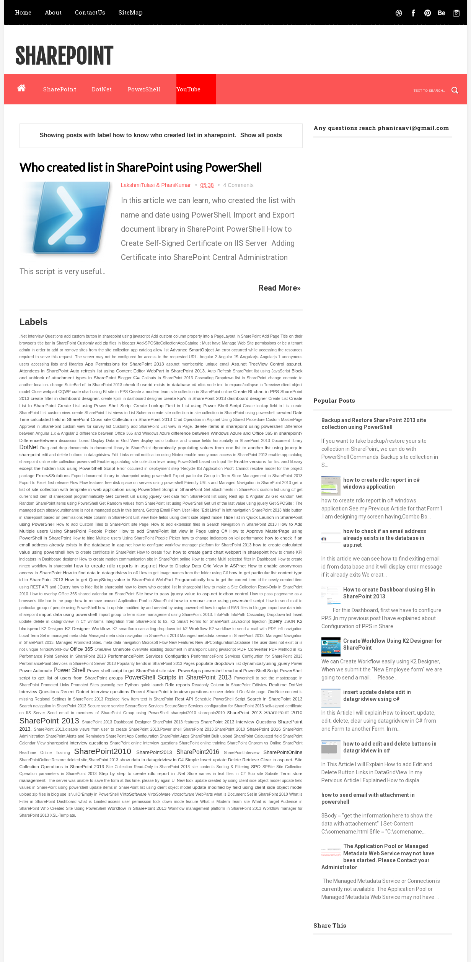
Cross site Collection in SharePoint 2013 (131, 419)
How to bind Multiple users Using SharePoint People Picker (126, 538)
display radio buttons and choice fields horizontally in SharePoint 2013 (205, 441)
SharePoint (64, 57)
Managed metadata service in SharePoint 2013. (222, 636)
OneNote (122, 649)
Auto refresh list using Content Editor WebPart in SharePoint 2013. (138, 370)
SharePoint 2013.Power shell (155, 729)
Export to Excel (33, 483)
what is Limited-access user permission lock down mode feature (138, 802)
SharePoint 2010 (283, 712)
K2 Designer (52, 629)
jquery (275, 621)
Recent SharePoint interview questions (170, 691)
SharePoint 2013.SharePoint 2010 (214, 729)
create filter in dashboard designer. (65, 398)
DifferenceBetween (38, 440)
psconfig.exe (112, 685)
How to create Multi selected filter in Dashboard (234, 559)
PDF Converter (252, 649)
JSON (289, 621)
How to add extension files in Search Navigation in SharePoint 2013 (214, 524)
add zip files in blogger (115, 343)
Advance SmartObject (192, 349)
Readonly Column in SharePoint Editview (229, 685)
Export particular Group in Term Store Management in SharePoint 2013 (237, 476)
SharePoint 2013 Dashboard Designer (116, 722)
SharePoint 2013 (244, 712)
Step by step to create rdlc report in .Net (142, 773)
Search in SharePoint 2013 (275, 698)
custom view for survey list (87, 426)
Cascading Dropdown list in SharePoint (230, 378)
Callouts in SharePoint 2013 (167, 378)
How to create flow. (154, 552)
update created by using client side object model (237, 780)
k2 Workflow (195, 628)
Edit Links (120, 455)
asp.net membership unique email (197, 364)
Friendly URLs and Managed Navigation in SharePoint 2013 (237, 483)
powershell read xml (222, 670)
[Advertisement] (370, 264)
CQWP (64, 392)
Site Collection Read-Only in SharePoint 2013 (148, 767)
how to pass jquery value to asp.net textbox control (196, 593)
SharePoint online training (202, 743)
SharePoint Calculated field (257, 736)
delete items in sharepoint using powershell (238, 426)
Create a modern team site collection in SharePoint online (180, 392)
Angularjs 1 (270, 357)
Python (132, 684)
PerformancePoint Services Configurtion (148, 655)
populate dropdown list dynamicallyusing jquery (243, 663)
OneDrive (103, 649)
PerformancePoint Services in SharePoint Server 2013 (68, 663)
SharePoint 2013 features (176, 722)
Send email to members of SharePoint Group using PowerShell (108, 713)
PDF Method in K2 (285, 649)
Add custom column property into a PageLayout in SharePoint (206, 336)
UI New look (183, 780)
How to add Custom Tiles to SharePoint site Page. (102, 524)
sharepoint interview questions (77, 742)
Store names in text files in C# (216, 774)
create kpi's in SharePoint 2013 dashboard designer (215, 398)
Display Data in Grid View (115, 441)
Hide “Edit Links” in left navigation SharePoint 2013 (236, 510)
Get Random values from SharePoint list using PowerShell (150, 503)
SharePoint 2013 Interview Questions (238, 721)
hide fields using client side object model (186, 517)
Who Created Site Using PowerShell (73, 808)
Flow (74, 483)
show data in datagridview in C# (151, 759)
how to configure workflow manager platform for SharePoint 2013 (192, 545)
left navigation (289, 629)
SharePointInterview (241, 753)
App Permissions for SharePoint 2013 (124, 363)
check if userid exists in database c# (160, 384)
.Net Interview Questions (41, 336)
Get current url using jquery (133, 496)
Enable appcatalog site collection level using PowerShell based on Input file (165, 462)
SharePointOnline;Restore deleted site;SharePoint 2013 (69, 760)
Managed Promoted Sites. (79, 642)
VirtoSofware (159, 794)
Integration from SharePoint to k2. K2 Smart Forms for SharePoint (167, 621)
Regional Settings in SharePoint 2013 (68, 699)
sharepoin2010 (212, 713)
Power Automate (36, 670)
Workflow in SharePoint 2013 (137, 808)
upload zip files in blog (39, 794)
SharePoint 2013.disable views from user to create (80, 729)
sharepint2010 (183, 713)
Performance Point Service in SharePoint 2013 (63, 656)
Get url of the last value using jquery (236, 503)
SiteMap (131, 12)
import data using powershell (68, 614)
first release (58, 483)
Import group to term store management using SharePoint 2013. (155, 615)
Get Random (282, 496)
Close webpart (44, 392)
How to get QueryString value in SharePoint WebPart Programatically (135, 579)
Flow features (92, 483)
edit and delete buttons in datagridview (76, 455)
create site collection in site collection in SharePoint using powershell (213, 413)
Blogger (125, 378)
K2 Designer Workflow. (88, 628)
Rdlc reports (177, 684)
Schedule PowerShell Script (220, 699)
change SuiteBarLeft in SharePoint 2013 (86, 385)
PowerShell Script (261, 670)
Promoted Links (55, 685)
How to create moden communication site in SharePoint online (134, 559)
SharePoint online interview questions (144, 743)
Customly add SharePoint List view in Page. (153, 426)
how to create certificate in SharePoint (101, 552)
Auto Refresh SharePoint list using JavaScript (249, 371)
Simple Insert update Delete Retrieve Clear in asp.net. (239, 759)
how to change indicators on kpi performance (222, 538)
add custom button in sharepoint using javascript (107, 336)
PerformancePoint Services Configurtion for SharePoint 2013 (246, 656)
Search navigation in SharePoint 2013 (53, 706)
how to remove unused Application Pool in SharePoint (124, 601)
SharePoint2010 (102, 751)
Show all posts (261, 135)
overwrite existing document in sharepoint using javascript (184, 649)
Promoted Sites (85, 685)
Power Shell (69, 670)
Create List (278, 398)
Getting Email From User (168, 510)
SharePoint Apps (174, 736)
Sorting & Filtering (232, 767)
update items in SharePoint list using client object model (140, 787)
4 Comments (238, 185)
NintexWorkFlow (54, 649)
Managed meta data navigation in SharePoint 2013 (133, 636)
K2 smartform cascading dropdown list (146, 629)
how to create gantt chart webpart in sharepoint (221, 551)
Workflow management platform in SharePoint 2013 (214, 808)
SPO (256, 766)
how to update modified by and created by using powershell (151, 608)
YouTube (188, 89)
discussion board (74, 441)
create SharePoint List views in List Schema (111, 413)
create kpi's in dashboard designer (132, 398)
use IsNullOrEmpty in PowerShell (89, 794)
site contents (203, 767)
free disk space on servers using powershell (144, 483)
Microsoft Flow (155, 642)
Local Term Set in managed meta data (53, 636)
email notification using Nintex (156, 455)
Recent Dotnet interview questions (94, 691)
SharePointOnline (283, 752)
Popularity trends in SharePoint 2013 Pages (156, 663)
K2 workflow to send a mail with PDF (242, 629)
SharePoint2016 (197, 752)
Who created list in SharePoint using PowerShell (141, 167)
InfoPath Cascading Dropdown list (261, 615)
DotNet (102, 89)
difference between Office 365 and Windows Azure (125, 433)
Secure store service (106, 706)
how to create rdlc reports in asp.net (115, 566)
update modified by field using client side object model (247, 787)
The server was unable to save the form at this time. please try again (109, 780)
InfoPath (221, 615)
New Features (181, 642)
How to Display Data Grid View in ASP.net (202, 565)
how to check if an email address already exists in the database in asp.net (384, 538)
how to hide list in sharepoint (97, 587)
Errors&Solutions (53, 475)
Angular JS (228, 357)
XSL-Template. (63, 815)
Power (296, 663)
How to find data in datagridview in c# (100, 572)
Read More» (280, 287)
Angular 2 (208, 357)
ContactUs (90, 12)
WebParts (204, 794)
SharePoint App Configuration (132, 736)
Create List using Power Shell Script (94, 405)
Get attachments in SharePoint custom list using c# (250, 489)
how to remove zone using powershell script (219, 600)
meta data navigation (121, 642)
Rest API (184, 698)
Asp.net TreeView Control (257, 363)
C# (136, 377)
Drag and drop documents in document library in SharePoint (95, 448)
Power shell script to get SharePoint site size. (131, 670)
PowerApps (189, 670)
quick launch (151, 685)
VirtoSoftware (133, 793)
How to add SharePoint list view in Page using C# (173, 530)
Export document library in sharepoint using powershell (121, 476)
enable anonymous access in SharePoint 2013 (225, 455)
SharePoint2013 (154, 752)
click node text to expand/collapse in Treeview (239, 385)
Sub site (255, 774)
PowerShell (144, 89)
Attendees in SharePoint (44, 370)
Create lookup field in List (266, 406)
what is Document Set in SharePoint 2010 (251, 794)
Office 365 (81, 649)
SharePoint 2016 (264, 728)
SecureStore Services (144, 706)
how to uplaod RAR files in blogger (235, 608)
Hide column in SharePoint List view (116, 517)
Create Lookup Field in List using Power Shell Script (187, 405)
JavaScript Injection (249, 621)
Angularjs (249, 356)
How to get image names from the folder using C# (183, 573)
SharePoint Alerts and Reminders (75, 736)
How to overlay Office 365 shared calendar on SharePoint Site (86, 594)
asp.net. (295, 363)
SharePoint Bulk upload (211, 736)
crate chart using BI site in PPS (100, 392)
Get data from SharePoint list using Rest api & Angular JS (216, 496)
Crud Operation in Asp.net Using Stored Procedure (219, 420)
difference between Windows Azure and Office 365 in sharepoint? (237, 433)
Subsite (272, 774)
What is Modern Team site (224, 802)
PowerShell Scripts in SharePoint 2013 (178, 677)
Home (23, 12)
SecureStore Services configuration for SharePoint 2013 (214, 706)
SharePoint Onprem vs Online (254, 743)
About (53, 12)
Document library (287, 441)
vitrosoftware (183, 794)
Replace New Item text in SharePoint (139, 699)
